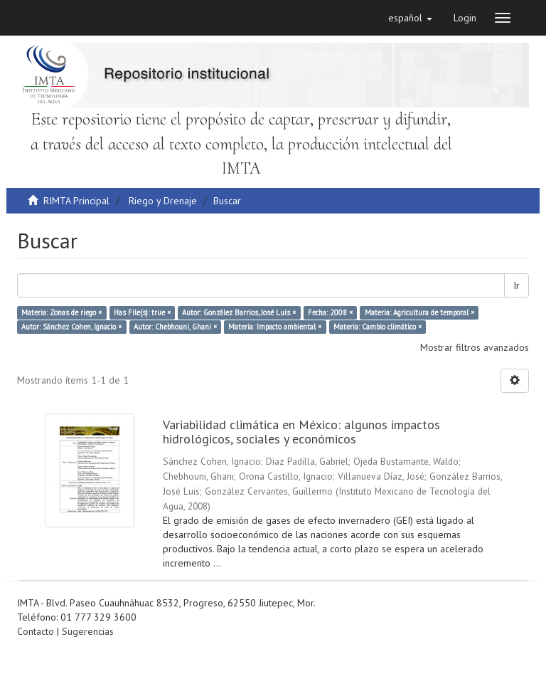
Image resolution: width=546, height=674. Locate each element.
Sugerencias (88, 631)
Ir (516, 285)
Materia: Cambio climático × (377, 327)
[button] (410, 18)
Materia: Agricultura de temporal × (419, 312)
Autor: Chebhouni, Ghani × (175, 327)
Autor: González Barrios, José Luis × (239, 312)
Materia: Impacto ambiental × (274, 327)
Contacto (35, 631)
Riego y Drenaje (163, 200)
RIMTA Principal (76, 200)
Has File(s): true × (142, 312)
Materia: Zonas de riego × (61, 312)
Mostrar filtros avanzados (474, 347)
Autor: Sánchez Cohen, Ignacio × (71, 327)
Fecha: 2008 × (330, 312)
